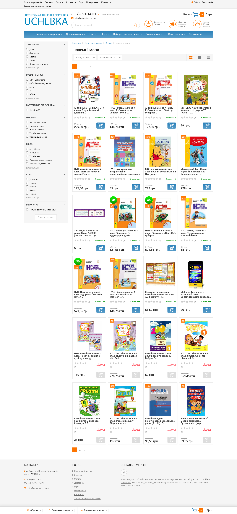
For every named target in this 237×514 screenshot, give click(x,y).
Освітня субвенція (33, 2)
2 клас (31, 186)
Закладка (32, 53)
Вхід (195, 2)
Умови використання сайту (37, 6)
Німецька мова (35, 129)
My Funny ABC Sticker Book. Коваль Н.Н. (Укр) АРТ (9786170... (196, 110)
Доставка (71, 2)
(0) (82, 118)
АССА (30, 94)
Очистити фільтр (46, 217)
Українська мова (36, 133)
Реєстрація (207, 2)
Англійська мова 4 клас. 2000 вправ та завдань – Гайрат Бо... (159, 356)
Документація (74, 34)
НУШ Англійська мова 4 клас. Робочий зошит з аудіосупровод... (87, 356)
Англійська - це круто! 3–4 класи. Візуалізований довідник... (89, 110)
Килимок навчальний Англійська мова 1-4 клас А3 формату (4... (159, 294)
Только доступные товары (41, 209)
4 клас (31, 194)
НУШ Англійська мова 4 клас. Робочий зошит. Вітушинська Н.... (123, 421)
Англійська (33, 149)
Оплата (59, 2)
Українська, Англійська (39, 160)
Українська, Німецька (38, 163)
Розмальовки (154, 34)
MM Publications (35, 80)
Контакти (106, 2)
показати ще (32, 67)
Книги (92, 34)
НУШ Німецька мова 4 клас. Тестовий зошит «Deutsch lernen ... (193, 233)
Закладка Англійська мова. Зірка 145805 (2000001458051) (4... (86, 233)
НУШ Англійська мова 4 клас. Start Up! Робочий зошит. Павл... (87, 171)
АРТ (29, 90)
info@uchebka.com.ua (85, 18)
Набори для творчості (126, 34)
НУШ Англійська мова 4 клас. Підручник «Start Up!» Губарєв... (160, 233)
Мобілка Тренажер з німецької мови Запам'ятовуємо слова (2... (196, 294)
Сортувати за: (83, 57)
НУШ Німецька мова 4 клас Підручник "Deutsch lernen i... (88, 294)
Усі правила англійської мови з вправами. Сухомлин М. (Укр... (194, 421)
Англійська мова (36, 122)
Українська (33, 156)
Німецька (32, 152)
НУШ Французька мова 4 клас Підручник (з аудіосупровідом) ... (124, 233)
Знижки (49, 2)
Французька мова (36, 137)
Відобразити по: (108, 57)
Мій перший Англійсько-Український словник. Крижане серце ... (194, 171)
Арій (30, 87)
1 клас (31, 183)
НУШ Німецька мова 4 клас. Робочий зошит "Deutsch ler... (122, 294)
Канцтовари (175, 34)
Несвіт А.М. (33, 110)
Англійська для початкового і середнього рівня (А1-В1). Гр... (160, 421)
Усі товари (195, 34)
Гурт (81, 2)
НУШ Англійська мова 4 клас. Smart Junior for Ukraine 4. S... (194, 356)
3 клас (31, 190)
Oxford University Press (38, 83)
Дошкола (32, 179)
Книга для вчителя (37, 64)
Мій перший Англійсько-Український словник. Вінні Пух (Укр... (160, 171)
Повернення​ (92, 2)
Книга (30, 60)
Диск (30, 49)
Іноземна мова (35, 126)
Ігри (104, 34)
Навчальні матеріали (47, 34)
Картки (31, 57)
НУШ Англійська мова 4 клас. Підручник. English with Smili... (123, 356)
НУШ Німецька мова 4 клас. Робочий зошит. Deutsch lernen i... (122, 110)
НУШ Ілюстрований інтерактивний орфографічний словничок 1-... (125, 173)
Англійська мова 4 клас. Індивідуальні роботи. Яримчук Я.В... (88, 421)
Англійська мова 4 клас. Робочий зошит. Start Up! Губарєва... (159, 110)
